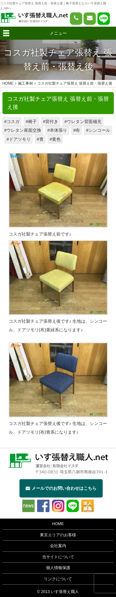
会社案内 (58, 546)
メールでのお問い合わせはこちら (61, 488)
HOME (58, 524)
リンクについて (58, 579)
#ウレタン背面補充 (82, 121)
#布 (76, 130)
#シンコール (98, 130)
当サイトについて (58, 557)
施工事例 (25, 83)
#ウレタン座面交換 (22, 130)
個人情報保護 (58, 568)
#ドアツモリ (18, 139)
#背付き (50, 121)
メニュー (58, 33)
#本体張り (57, 130)
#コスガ (12, 121)
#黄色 (55, 139)
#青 (40, 139)
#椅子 (31, 121)
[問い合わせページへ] (90, 18)
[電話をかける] (76, 18)
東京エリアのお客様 (58, 535)
